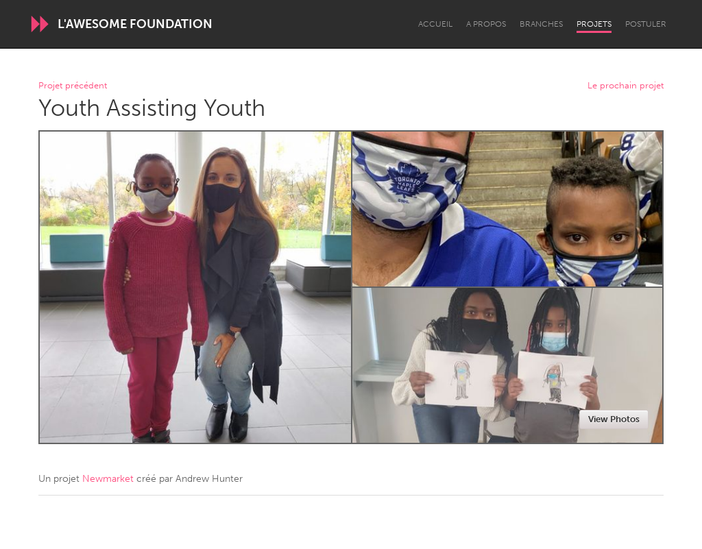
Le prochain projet (626, 86)
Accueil (435, 24)
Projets (594, 24)
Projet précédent (72, 86)
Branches (541, 24)
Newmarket (108, 479)
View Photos (614, 419)
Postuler (645, 24)
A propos (486, 24)
